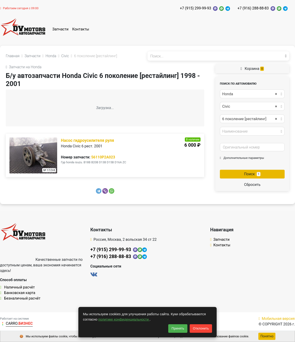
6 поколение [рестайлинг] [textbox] (249, 119)
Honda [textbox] (249, 94)
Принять (177, 328)
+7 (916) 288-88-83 (253, 8)
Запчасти (60, 29)
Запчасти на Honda (23, 67)
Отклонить (201, 328)
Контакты (80, 29)
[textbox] (251, 131)
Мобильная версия (277, 318)
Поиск (252, 174)
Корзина (252, 68)
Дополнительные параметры (242, 158)
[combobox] (252, 94)
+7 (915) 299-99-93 (195, 8)
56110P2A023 (103, 157)
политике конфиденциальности (124, 319)
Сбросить (252, 184)
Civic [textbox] (249, 106)
